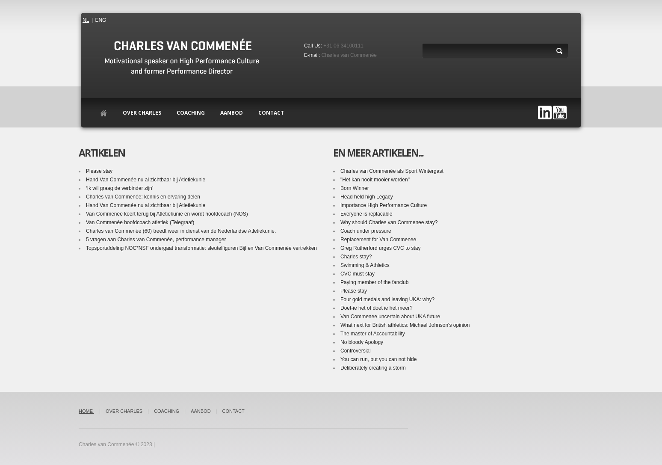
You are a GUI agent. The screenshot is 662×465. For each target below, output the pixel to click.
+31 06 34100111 (343, 46)
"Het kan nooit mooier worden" (375, 180)
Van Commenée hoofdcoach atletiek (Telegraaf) (140, 222)
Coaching (191, 112)
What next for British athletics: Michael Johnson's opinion (405, 325)
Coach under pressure (365, 231)
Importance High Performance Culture (383, 205)
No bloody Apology (361, 342)
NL (86, 20)
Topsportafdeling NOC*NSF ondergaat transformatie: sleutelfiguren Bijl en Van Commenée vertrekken (200, 253)
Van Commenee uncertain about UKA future (390, 317)
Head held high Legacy (366, 197)
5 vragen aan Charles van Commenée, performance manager (156, 240)
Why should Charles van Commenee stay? (388, 222)
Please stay (99, 171)
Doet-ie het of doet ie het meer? (376, 308)
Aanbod (231, 112)
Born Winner (354, 188)
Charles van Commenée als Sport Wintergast (391, 171)
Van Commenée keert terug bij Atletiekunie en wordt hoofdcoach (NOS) (167, 214)
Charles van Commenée (349, 55)
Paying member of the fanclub (374, 282)
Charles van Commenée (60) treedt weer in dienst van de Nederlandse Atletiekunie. (181, 231)
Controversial (355, 351)
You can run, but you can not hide (378, 359)
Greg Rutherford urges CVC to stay (380, 248)
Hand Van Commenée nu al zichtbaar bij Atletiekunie (145, 180)
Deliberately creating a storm (373, 368)
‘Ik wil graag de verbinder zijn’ (119, 188)
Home (86, 411)
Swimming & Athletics (365, 265)
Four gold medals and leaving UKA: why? (387, 299)
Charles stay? (356, 257)
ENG (100, 20)
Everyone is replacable (366, 214)
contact (271, 112)
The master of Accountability (372, 334)
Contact (233, 411)
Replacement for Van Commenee (378, 240)
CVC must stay (357, 274)
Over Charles (142, 112)
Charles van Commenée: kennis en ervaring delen (143, 197)
